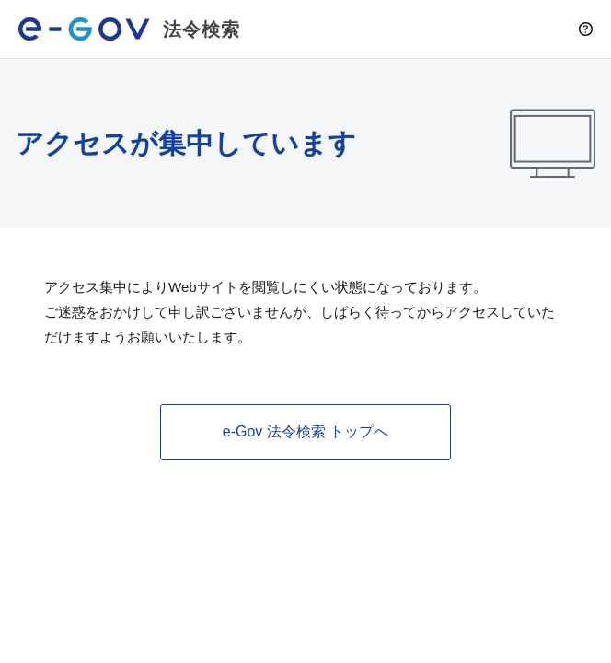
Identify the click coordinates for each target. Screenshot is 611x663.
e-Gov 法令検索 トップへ (305, 431)
